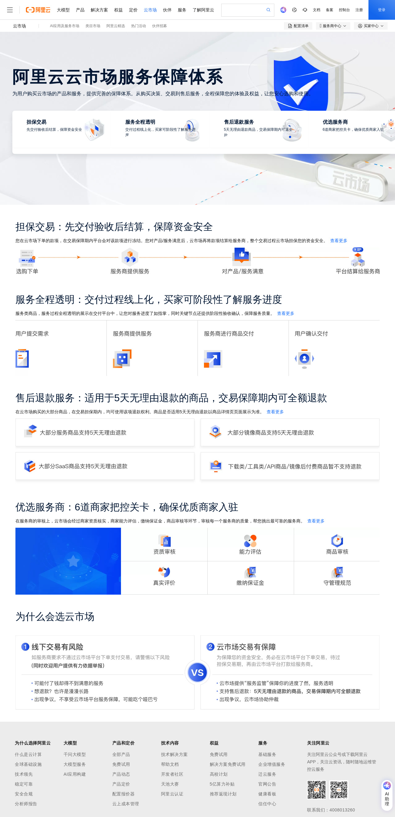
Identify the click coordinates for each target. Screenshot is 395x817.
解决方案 (99, 9)
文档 (316, 10)
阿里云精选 (115, 26)
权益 (118, 9)
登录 (381, 10)
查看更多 (338, 240)
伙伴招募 (159, 26)
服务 (182, 9)
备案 (329, 10)
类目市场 (92, 26)
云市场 (150, 9)
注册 (359, 10)
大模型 (63, 9)
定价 (133, 9)
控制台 (344, 10)
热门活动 (138, 26)
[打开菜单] (10, 10)
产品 (80, 9)
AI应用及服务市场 (64, 26)
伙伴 (167, 9)
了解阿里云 (203, 9)
